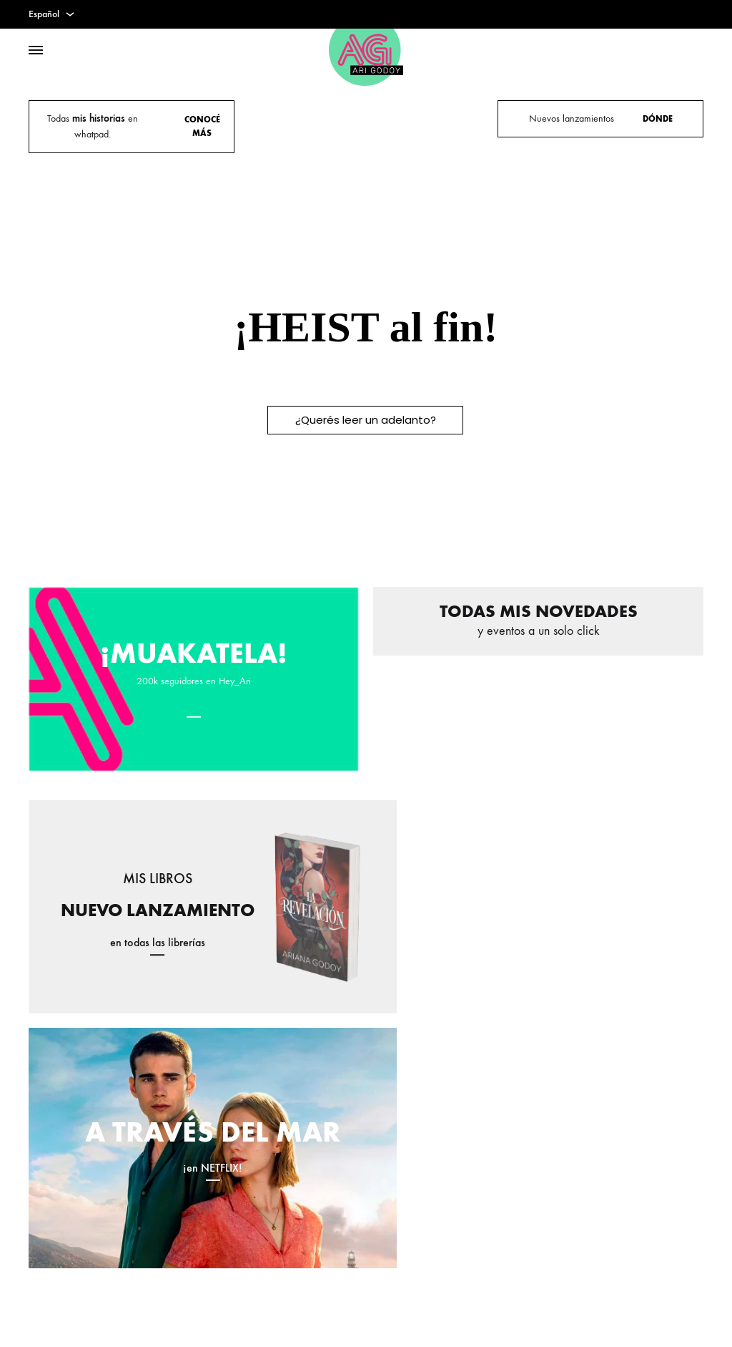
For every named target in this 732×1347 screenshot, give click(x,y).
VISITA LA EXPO (435, 125)
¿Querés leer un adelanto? (365, 419)
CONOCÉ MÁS (202, 126)
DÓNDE (658, 119)
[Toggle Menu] (36, 51)
